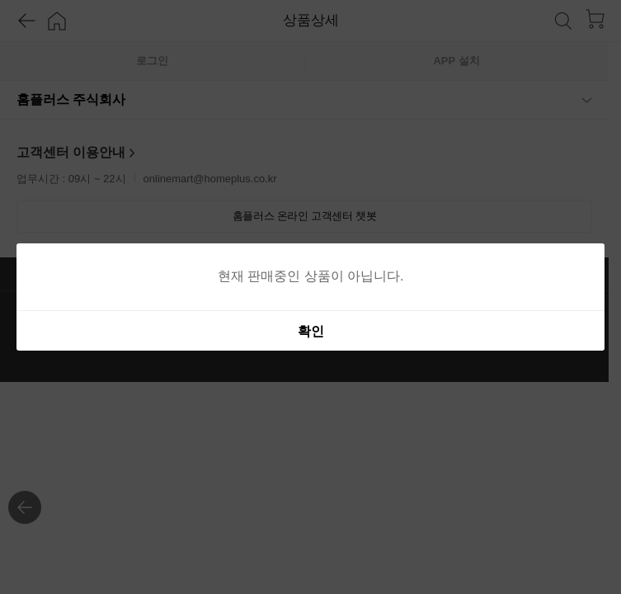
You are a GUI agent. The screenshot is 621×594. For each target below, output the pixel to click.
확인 (311, 331)
